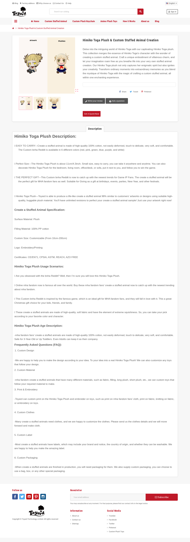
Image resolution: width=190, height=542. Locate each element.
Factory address (27, 3)
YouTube (29, 496)
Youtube (112, 516)
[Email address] (108, 497)
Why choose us (43, 3)
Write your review (94, 101)
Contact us (76, 520)
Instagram (43, 496)
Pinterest (146, 91)
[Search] (96, 12)
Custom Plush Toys (116, 531)
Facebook (15, 496)
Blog (15, 3)
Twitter (22, 496)
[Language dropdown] (171, 3)
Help (68, 3)
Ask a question (116, 101)
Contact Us (58, 3)
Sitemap (75, 524)
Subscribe (162, 497)
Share (122, 91)
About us (75, 516)
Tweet (134, 91)
